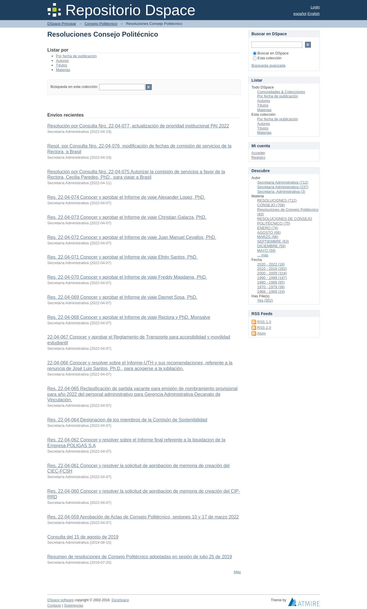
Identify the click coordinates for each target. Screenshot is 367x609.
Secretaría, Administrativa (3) (281, 191)
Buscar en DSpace (270, 53)
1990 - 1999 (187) (272, 278)
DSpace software (60, 600)
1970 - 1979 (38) (271, 287)
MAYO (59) (266, 250)
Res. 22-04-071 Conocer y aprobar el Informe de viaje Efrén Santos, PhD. (122, 257)
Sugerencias (73, 606)
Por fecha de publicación (76, 56)
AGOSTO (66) (269, 232)
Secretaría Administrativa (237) (282, 187)
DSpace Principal (61, 23)
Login (315, 7)
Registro (258, 157)
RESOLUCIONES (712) (276, 200)
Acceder (258, 153)
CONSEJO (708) (271, 205)
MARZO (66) (267, 237)
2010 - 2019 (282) (272, 268)
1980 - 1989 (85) (271, 282)
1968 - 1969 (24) (271, 291)
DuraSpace (120, 600)
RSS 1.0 (264, 322)
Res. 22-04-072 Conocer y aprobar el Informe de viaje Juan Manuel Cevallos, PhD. (131, 237)
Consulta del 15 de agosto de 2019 (82, 537)
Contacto (54, 606)
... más (262, 255)
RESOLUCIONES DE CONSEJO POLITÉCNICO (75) (284, 221)
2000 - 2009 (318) (272, 273)
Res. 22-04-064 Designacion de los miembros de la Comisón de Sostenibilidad (127, 419)
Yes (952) (265, 300)
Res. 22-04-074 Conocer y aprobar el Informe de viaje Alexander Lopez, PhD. (126, 197)
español (300, 13)
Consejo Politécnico (101, 23)
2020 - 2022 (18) (271, 264)
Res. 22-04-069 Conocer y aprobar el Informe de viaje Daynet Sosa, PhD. (122, 297)
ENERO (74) (267, 228)
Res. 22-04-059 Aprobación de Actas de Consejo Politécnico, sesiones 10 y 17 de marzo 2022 (143, 516)
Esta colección (267, 58)
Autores (62, 60)
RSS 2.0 (264, 327)
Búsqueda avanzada (268, 65)
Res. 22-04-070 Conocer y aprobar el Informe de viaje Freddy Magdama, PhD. (127, 277)
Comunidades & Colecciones (281, 92)
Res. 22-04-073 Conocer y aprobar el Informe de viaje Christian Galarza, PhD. (126, 217)
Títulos (61, 65)
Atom (261, 333)
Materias (63, 70)
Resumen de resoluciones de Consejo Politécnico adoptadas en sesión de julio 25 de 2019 (139, 556)
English (313, 13)
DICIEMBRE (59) (271, 246)
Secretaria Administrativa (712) (282, 182)
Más (237, 572)
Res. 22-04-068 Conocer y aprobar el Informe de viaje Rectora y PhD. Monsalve (128, 317)
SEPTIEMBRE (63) (273, 241)
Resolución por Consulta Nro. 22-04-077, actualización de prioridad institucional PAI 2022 (138, 125)
